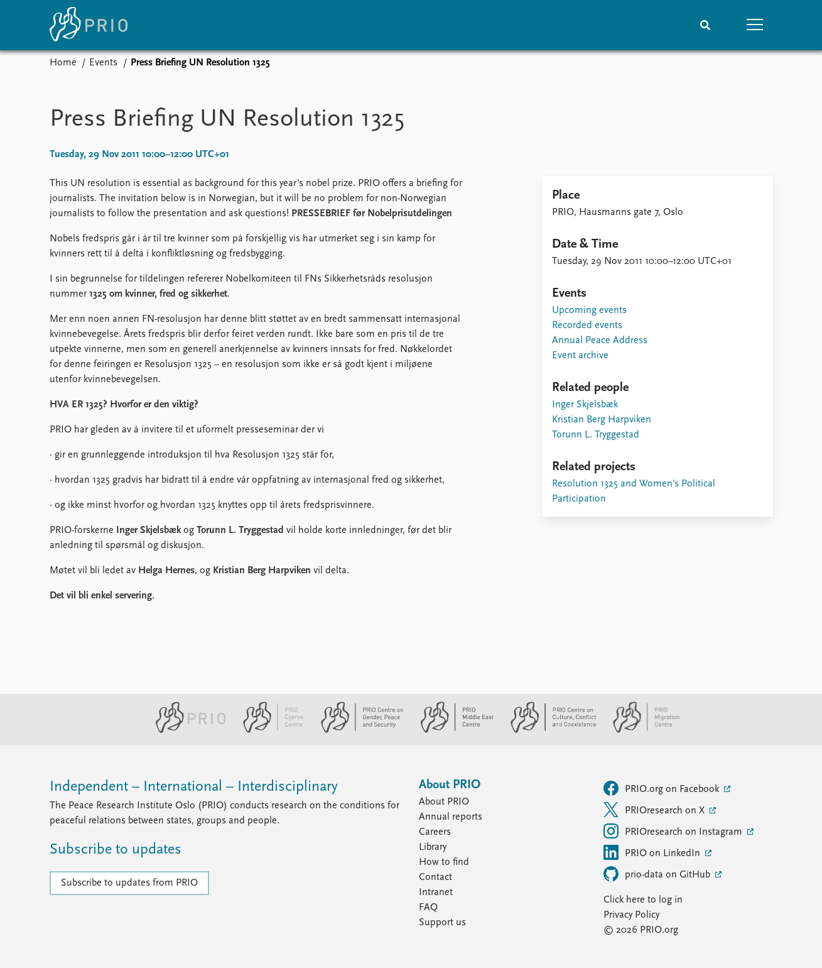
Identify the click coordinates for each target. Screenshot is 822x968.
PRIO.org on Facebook (662, 788)
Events (103, 63)
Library (432, 847)
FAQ (428, 908)
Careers (435, 832)
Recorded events (587, 326)
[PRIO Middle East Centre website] (452, 730)
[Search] (705, 25)
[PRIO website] (185, 730)
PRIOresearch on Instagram (674, 831)
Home (63, 63)
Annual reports (450, 817)
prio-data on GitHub (658, 873)
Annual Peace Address (599, 341)
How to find (444, 862)
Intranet (436, 893)
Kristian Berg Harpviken (601, 420)
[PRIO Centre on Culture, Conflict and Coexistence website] (548, 730)
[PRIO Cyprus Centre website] (268, 730)
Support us (442, 923)
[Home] (88, 25)
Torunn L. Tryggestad (595, 435)
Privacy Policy (631, 915)
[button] (755, 25)
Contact (435, 877)
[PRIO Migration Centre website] (640, 730)
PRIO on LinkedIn (653, 852)
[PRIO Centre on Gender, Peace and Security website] (357, 730)
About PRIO (444, 802)
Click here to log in (643, 900)
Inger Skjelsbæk (585, 405)
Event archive (580, 356)
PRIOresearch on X (655, 809)
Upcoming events (589, 310)
